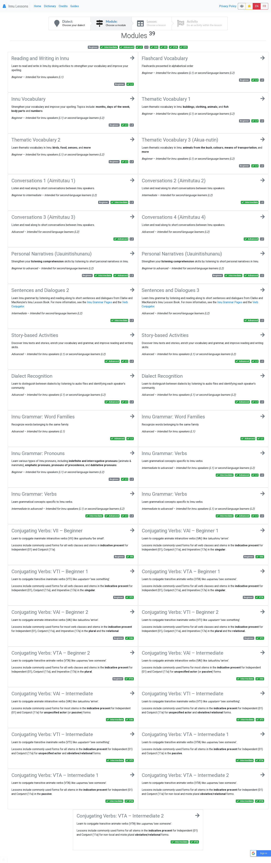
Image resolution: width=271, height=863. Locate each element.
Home (37, 6)
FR (264, 6)
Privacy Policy (227, 6)
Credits (63, 6)
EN (256, 6)
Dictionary (50, 6)
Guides (74, 6)
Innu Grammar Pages (99, 302)
